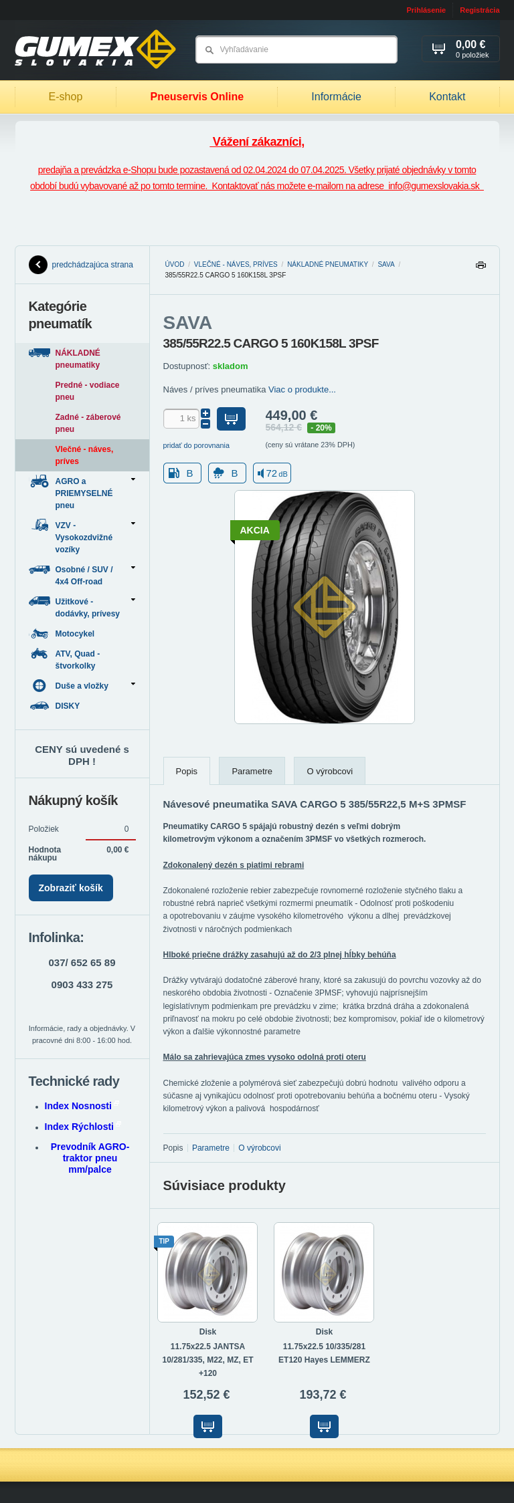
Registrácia (479, 10)
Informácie (336, 96)
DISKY (55, 705)
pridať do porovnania (196, 445)
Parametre (252, 771)
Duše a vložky (82, 685)
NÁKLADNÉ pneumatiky (327, 264)
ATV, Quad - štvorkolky (64, 659)
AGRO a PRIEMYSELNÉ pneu (82, 492)
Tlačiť (480, 268)
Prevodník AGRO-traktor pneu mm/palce (90, 1158)
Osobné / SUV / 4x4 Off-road (82, 574)
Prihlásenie (426, 10)
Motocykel (63, 633)
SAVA (385, 264)
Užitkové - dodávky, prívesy (82, 606)
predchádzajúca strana (81, 264)
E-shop (66, 96)
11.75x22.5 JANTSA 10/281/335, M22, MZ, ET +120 (207, 1360)
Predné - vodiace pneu (88, 391)
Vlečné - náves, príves (236, 264)
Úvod (175, 264)
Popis (187, 771)
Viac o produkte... (302, 389)
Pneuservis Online (197, 96)
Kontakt (447, 96)
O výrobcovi (330, 771)
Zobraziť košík (71, 888)
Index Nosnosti (82, 1106)
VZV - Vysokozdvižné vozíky (82, 536)
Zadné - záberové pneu (88, 423)
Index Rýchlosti (83, 1126)
